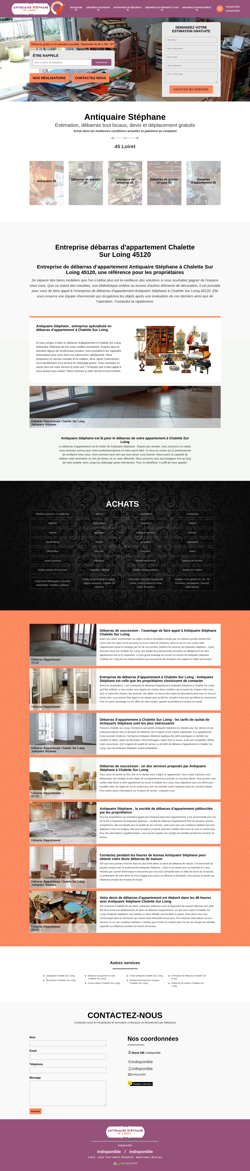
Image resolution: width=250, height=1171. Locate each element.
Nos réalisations (49, 78)
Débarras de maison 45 (98, 8)
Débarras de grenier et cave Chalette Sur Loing (101, 977)
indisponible (233, 6)
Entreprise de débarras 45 (128, 8)
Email (33, 1050)
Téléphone (36, 1064)
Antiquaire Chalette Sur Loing (60, 975)
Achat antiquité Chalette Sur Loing (146, 975)
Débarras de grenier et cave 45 (162, 8)
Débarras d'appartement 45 (196, 8)
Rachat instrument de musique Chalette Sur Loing (144, 981)
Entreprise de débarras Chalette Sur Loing (189, 977)
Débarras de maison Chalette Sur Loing (188, 984)
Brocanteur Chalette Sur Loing (61, 980)
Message (35, 1077)
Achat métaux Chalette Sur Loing (104, 983)
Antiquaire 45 (76, 8)
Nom (33, 1037)
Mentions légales (149, 1157)
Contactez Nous (90, 78)
